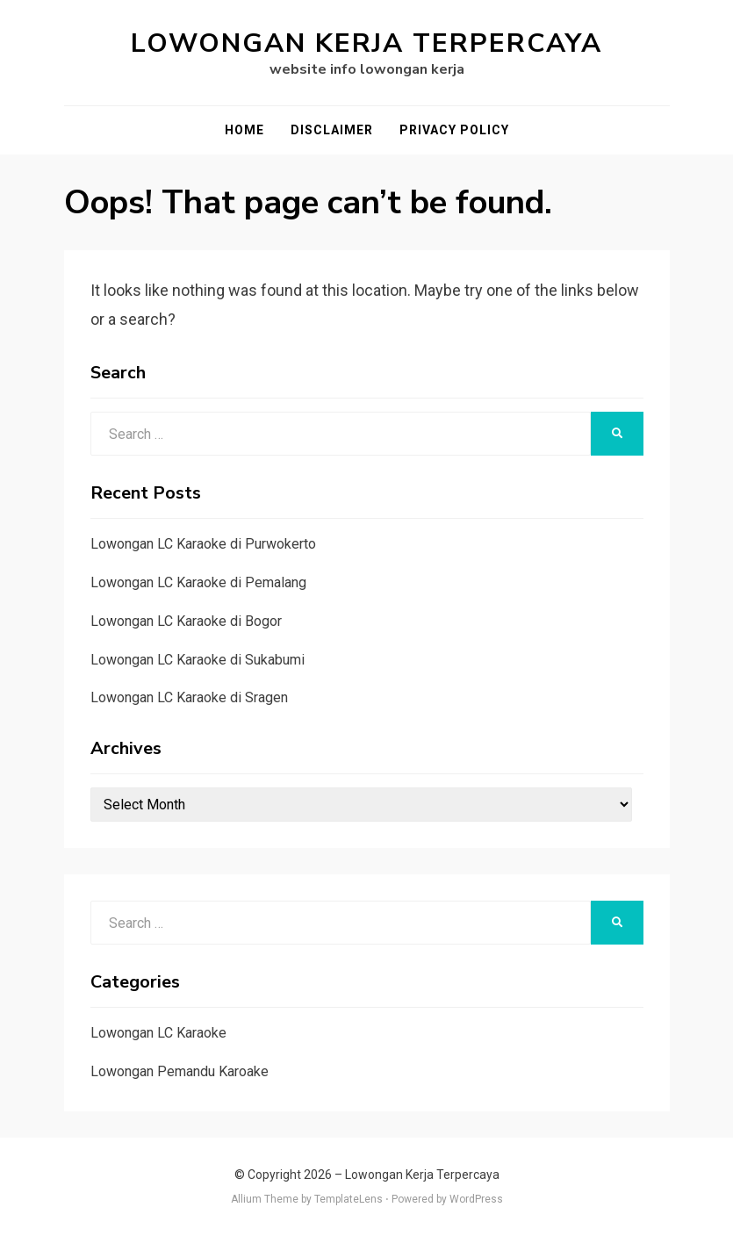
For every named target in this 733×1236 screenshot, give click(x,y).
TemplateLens (348, 1199)
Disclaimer (332, 130)
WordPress (476, 1199)
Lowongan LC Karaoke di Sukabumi (197, 659)
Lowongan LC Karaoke (158, 1032)
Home (244, 130)
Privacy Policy (454, 130)
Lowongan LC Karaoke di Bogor (186, 621)
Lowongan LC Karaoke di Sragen (189, 697)
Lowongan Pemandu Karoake (179, 1071)
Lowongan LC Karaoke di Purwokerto (203, 543)
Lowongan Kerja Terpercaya (366, 43)
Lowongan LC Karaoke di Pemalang (198, 582)
